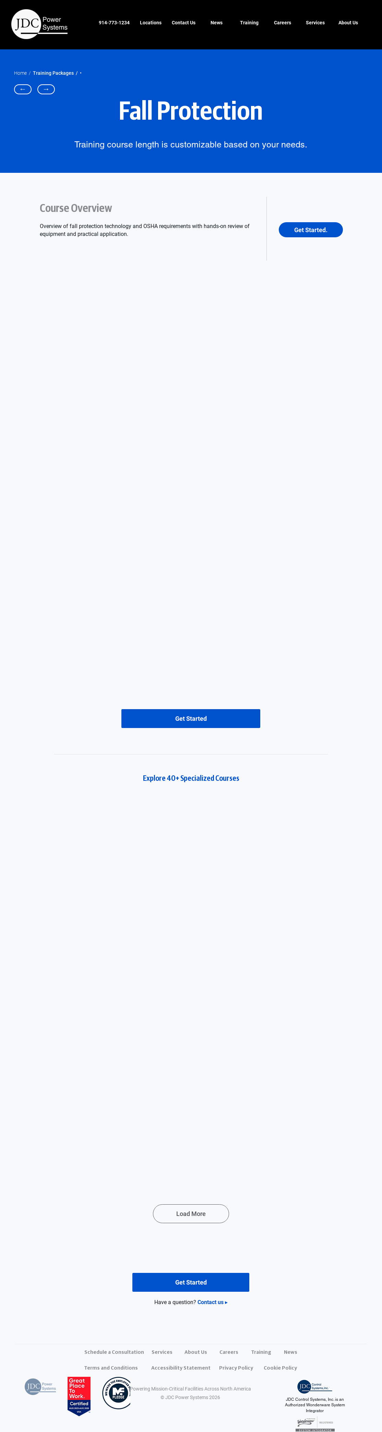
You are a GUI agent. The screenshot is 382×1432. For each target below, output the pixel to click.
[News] (216, 22)
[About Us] (348, 22)
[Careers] (282, 22)
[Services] (315, 22)
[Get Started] (190, 718)
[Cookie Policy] (290, 1368)
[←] (23, 89)
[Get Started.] (311, 229)
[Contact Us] (183, 22)
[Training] (249, 22)
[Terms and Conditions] (111, 1368)
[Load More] (191, 1213)
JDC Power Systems (186, 1397)
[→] (46, 89)
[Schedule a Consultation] (114, 1352)
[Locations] (150, 22)
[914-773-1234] (114, 22)
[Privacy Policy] (245, 1368)
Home (20, 73)
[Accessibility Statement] (181, 1368)
